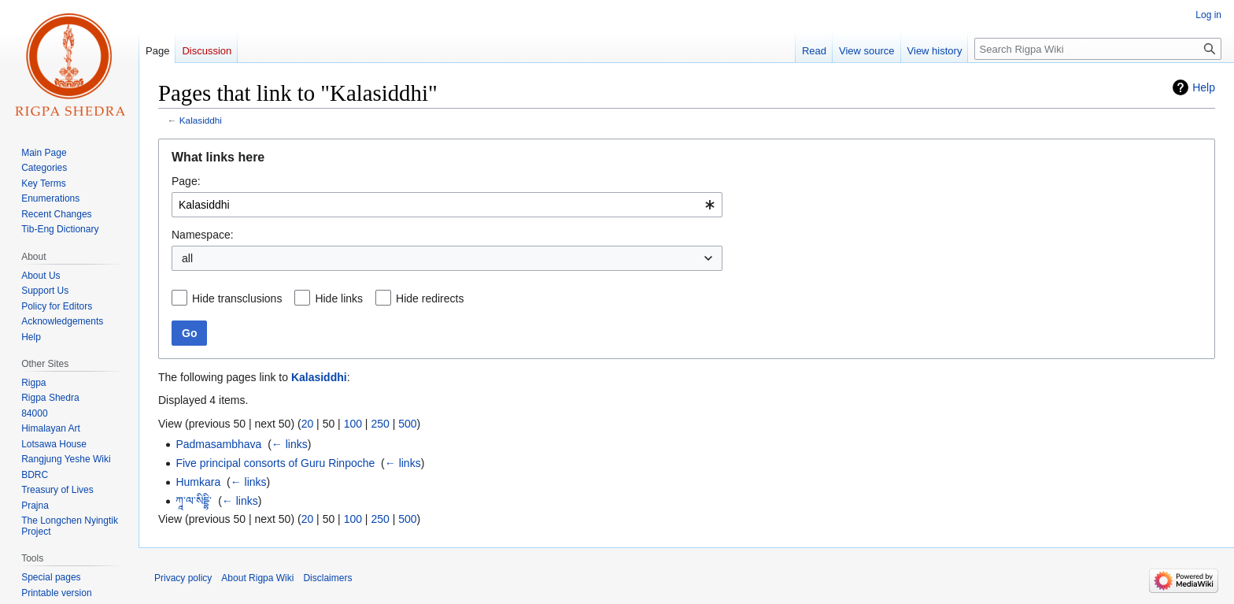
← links (290, 444)
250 (380, 423)
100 (353, 423)
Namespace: (203, 234)
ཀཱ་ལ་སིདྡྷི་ (193, 501)
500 (407, 423)
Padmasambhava (218, 444)
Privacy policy (183, 578)
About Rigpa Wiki (257, 578)
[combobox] (447, 204)
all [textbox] (187, 258)
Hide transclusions (237, 298)
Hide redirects (430, 298)
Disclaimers (327, 578)
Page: (186, 181)
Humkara (197, 482)
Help (1203, 87)
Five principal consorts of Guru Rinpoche (275, 463)
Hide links (339, 298)
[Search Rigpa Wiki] (1097, 49)
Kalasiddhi (200, 120)
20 (307, 423)
